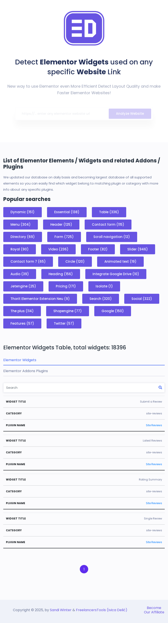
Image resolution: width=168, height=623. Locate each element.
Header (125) (61, 224)
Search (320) (100, 298)
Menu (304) (20, 224)
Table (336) (109, 212)
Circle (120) (75, 261)
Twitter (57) (64, 323)
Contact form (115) (108, 224)
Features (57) (22, 323)
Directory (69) (22, 236)
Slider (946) (137, 249)
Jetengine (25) (23, 286)
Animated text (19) (120, 261)
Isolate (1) (104, 286)
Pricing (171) (66, 286)
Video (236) (58, 249)
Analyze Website (130, 114)
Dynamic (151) (22, 212)
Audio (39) (19, 273)
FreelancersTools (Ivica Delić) (101, 609)
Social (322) (141, 298)
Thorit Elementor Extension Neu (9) (40, 298)
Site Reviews (154, 425)
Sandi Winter (61, 609)
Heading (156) (61, 273)
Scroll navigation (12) (111, 236)
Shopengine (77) (67, 311)
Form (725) (64, 236)
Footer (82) (98, 249)
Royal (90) (19, 249)
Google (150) (113, 311)
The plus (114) (22, 311)
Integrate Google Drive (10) (116, 273)
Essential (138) (66, 212)
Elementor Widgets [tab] (19, 360)
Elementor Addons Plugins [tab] (25, 370)
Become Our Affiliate (154, 610)
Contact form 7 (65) (28, 261)
